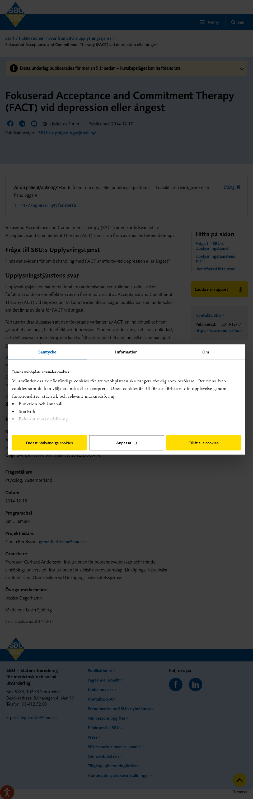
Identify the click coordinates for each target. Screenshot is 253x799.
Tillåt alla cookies (204, 443)
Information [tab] (126, 352)
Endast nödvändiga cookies (49, 443)
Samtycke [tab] (47, 352)
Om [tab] (205, 352)
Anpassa (126, 443)
